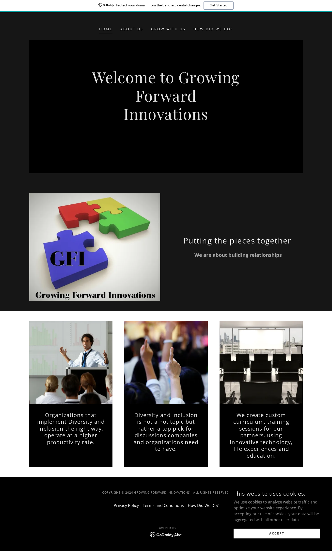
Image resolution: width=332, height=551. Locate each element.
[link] (166, 534)
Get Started (218, 5)
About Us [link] (131, 29)
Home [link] (105, 29)
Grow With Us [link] (168, 29)
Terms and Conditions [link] (163, 505)
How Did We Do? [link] (213, 29)
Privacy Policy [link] (126, 505)
